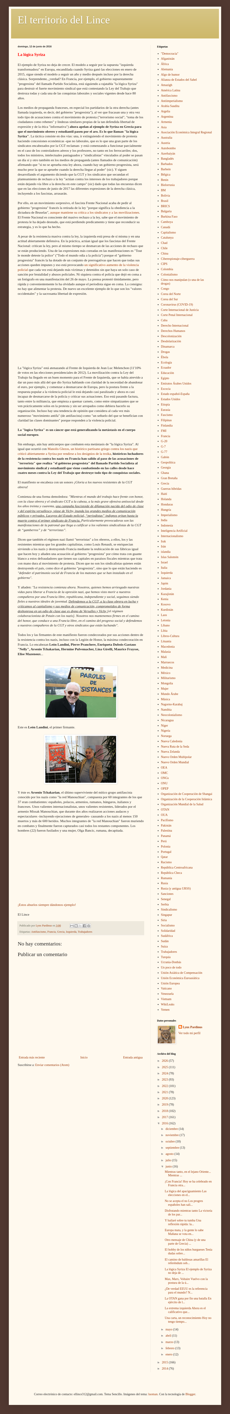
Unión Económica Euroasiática (180, 978)
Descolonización (171, 336)
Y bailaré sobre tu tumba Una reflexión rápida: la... (183, 1222)
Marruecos (167, 662)
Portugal (166, 851)
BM (163, 190)
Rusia (164, 883)
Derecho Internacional (175, 325)
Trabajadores (85, 931)
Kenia (164, 599)
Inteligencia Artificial (174, 530)
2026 (165, 1060)
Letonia (166, 620)
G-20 (164, 441)
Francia (51, 931)
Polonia (166, 846)
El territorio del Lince (64, 20)
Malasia (166, 651)
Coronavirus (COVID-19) (177, 304)
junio (168, 1166)
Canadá (165, 227)
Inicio (84, 1057)
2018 (165, 1111)
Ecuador (166, 367)
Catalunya (167, 237)
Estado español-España (175, 394)
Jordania (166, 588)
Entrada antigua (133, 1057)
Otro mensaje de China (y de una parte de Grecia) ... (185, 1241)
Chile (164, 248)
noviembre (172, 1135)
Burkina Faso (169, 216)
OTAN (165, 809)
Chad (164, 243)
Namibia (166, 709)
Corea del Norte (171, 294)
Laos (164, 615)
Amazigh (166, 85)
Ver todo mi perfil (189, 1033)
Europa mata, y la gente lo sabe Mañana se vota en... (184, 1232)
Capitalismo (168, 232)
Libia (164, 630)
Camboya (167, 222)
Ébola (164, 357)
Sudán (165, 941)
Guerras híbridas (171, 488)
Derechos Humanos (173, 331)
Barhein (166, 169)
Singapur (166, 915)
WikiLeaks (167, 1004)
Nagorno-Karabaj (172, 704)
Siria (164, 920)
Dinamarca (167, 346)
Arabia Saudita (170, 106)
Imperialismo (169, 515)
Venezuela (167, 993)
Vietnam (166, 999)
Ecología (166, 362)
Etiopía (165, 404)
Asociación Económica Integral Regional (186, 132)
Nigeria (165, 730)
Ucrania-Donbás (171, 962)
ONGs (165, 778)
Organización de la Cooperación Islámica (186, 799)
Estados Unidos (170, 399)
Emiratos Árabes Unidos (176, 383)
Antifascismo (38, 931)
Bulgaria (166, 211)
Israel (164, 562)
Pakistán (166, 825)
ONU (164, 783)
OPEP (165, 788)
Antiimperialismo (172, 101)
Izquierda (71, 931)
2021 (165, 1092)
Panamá (166, 836)
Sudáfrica (167, 936)
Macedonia (168, 646)
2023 (165, 1079)
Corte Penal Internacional (177, 315)
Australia (166, 137)
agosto (169, 1154)
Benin (164, 180)
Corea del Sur (169, 299)
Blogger (190, 1394)
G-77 (164, 451)
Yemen (165, 1009)
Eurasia (165, 409)
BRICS (165, 206)
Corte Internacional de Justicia (180, 310)
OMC (164, 773)
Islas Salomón (169, 557)
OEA (164, 767)
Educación (167, 373)
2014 (165, 1368)
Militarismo (168, 678)
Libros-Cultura (170, 636)
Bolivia (165, 195)
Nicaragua (167, 720)
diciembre (171, 1129)
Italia (164, 567)
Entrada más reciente (32, 1057)
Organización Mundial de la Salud (182, 804)
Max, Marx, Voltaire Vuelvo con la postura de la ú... (186, 1280)
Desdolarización (171, 341)
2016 (165, 1123)
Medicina (167, 667)
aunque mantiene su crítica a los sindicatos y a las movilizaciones (94, 212)
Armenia (166, 122)
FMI (164, 430)
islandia (166, 551)
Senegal (166, 899)
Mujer (165, 688)
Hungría (166, 509)
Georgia (166, 467)
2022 (165, 1086)
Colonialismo (169, 274)
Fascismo (167, 415)
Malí (164, 657)
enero (169, 1354)
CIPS (164, 264)
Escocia (166, 388)
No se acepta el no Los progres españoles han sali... (184, 1202)
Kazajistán (167, 594)
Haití (164, 494)
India (164, 520)
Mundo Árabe (169, 694)
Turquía (166, 957)
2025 (165, 1067)
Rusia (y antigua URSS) (176, 888)
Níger (164, 725)
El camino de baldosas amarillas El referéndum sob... (186, 1261)
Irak (163, 541)
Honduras (167, 504)
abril (168, 1335)
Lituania (166, 641)
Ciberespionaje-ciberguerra (178, 258)
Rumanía (166, 878)
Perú (164, 841)
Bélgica (166, 174)
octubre (170, 1141)
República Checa (171, 872)
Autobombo (168, 148)
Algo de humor (170, 74)
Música (165, 699)
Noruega (166, 736)
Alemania (167, 69)
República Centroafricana (177, 867)
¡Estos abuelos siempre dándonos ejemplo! (47, 905)
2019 (165, 1104)
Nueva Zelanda (170, 751)
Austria (165, 143)
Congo (165, 288)
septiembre (172, 1147)
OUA (164, 815)
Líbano (165, 625)
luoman (152, 1394)
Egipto (165, 378)
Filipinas (166, 420)
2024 (165, 1073)
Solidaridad (168, 930)
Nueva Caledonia (171, 741)
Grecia (61, 931)
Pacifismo (167, 820)
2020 (165, 1098)
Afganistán (167, 58)
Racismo (166, 862)
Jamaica (166, 578)
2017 (165, 1117)
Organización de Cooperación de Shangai (186, 794)
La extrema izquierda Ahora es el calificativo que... (185, 1310)
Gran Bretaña (169, 478)
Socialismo (168, 925)
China (164, 253)
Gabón (165, 457)
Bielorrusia (168, 185)
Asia (164, 127)
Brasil (164, 201)
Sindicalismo (169, 909)
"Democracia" (169, 53)
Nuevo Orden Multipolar (176, 757)
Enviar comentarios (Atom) (52, 1065)
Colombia (167, 269)
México (166, 673)
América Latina (170, 90)
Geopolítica (168, 462)
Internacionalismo (172, 536)
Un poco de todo (171, 967)
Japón (164, 583)
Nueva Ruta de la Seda (175, 746)
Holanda (166, 499)
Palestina (166, 830)
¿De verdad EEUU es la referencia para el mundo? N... (186, 1290)
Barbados (167, 164)
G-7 (163, 446)
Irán (163, 546)
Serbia (165, 904)
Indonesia (167, 525)
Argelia (165, 111)
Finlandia (167, 425)
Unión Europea (170, 983)
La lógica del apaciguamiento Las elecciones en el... (186, 1193)
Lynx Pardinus (192, 1027)
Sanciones (167, 893)
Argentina (167, 116)
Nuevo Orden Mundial (175, 762)
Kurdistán (167, 609)
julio (168, 1160)
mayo (169, 1329)
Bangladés (167, 158)
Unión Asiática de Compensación (181, 972)
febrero (170, 1348)
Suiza (164, 946)
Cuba (164, 320)
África (165, 64)
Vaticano (166, 988)
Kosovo (166, 604)
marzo (169, 1342)
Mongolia (167, 683)
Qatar (164, 857)
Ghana (165, 473)
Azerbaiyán (168, 153)
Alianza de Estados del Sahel (179, 79)
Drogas (165, 352)
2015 (165, 1362)
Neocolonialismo (171, 715)
